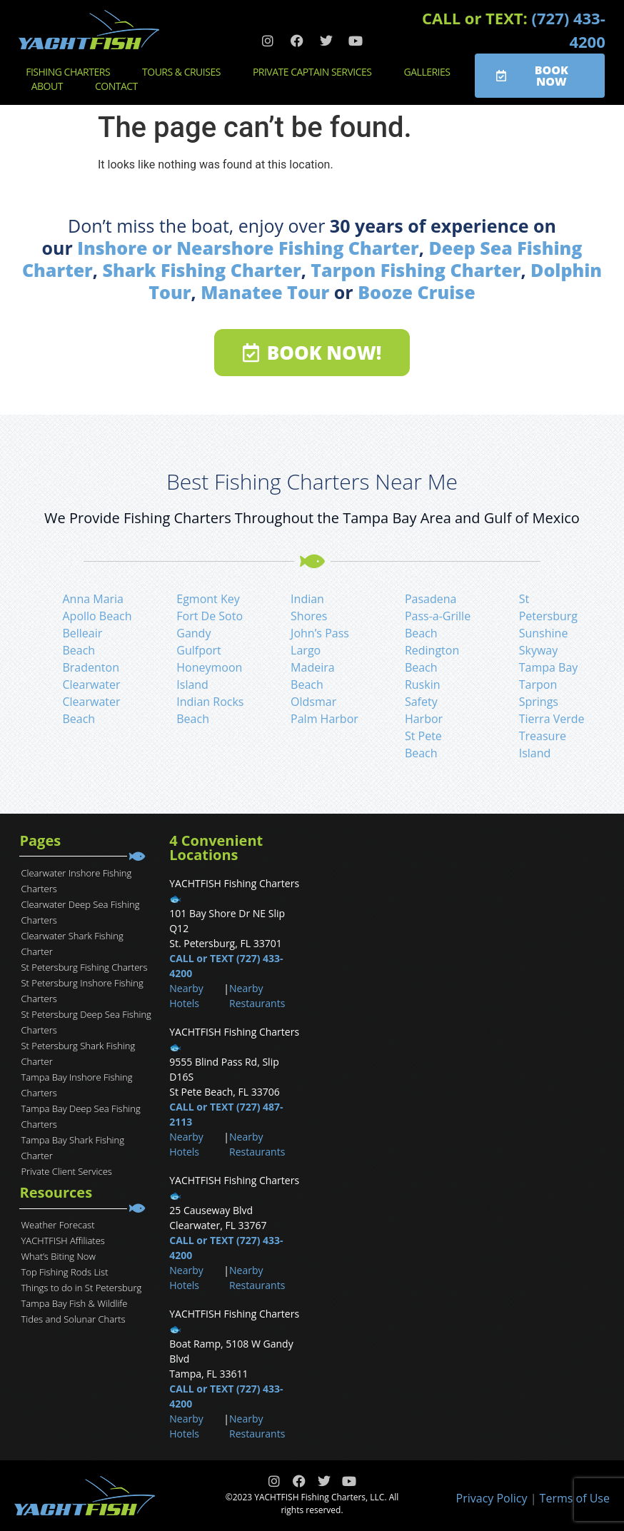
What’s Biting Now (58, 1256)
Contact (120, 86)
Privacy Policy (492, 1498)
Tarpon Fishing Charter (415, 270)
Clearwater (91, 684)
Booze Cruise (416, 292)
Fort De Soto (209, 616)
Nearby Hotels (186, 995)
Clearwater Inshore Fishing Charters (76, 880)
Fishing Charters (71, 72)
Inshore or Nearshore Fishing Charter (248, 248)
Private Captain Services (316, 72)
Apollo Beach (96, 616)
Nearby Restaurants (257, 995)
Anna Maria (93, 599)
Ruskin (423, 684)
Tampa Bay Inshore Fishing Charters (76, 1085)
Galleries (431, 72)
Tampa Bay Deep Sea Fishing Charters (80, 1116)
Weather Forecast (57, 1224)
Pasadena (431, 599)
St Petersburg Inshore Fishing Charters (82, 990)
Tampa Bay (548, 667)
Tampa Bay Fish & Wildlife (74, 1303)
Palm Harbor (324, 719)
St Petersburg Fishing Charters (84, 967)
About (50, 86)
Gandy (193, 633)
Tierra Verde (552, 719)
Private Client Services (66, 1171)
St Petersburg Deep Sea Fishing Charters (86, 1022)
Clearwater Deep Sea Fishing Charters (80, 912)
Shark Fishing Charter (201, 270)
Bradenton (90, 667)
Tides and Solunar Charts (73, 1319)
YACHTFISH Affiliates (62, 1240)
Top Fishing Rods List (64, 1271)
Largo (306, 650)
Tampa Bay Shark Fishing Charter (72, 1147)
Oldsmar (313, 701)
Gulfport (198, 650)
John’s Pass (320, 633)
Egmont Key (207, 599)
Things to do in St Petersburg (81, 1287)
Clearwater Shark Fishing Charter (72, 943)
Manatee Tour (265, 292)
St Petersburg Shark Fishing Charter (78, 1053)
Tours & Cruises (185, 72)
